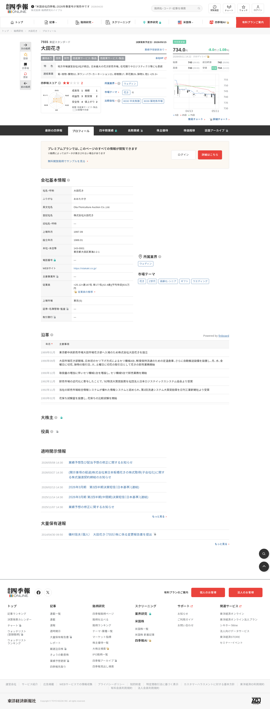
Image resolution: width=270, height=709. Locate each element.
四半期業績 (106, 130)
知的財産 (135, 684)
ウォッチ (243, 8)
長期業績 (133, 130)
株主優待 (162, 130)
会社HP (160, 58)
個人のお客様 (208, 592)
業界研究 (152, 22)
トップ (17, 22)
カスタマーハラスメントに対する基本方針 (209, 684)
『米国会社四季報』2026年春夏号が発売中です (62, 6)
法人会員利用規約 (148, 688)
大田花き (32, 31)
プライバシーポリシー (111, 684)
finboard (223, 335)
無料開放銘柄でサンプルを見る (66, 161)
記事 (51, 22)
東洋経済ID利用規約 (252, 684)
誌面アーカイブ (215, 130)
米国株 (185, 22)
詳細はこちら (210, 154)
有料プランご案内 (253, 22)
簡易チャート (195, 119)
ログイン (258, 8)
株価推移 (189, 130)
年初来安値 (179, 42)
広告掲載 (48, 684)
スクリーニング (118, 22)
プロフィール (81, 131)
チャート (229, 8)
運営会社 (11, 684)
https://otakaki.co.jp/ (85, 268)
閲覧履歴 (215, 8)
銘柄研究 (84, 22)
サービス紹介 (30, 684)
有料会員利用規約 (121, 688)
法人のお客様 (245, 592)
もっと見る (158, 516)
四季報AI (219, 22)
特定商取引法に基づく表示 (162, 684)
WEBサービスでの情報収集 (75, 684)
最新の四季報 (53, 130)
